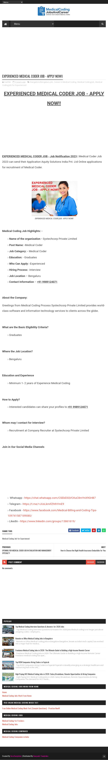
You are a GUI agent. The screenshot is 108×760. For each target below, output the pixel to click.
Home (4, 692)
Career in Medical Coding (65, 82)
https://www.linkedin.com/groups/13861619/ (47, 521)
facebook (100, 562)
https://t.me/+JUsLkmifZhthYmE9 (43, 504)
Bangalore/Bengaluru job (41, 82)
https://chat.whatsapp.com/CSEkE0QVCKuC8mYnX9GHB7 (60, 497)
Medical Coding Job (85, 82)
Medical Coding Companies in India (15, 736)
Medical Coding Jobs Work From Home (16, 695)
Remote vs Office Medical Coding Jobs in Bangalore (34, 638)
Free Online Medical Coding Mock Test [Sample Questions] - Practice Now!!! (31, 708)
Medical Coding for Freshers (13, 720)
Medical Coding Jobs (10, 724)
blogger (90, 562)
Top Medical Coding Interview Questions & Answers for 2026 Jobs (39, 626)
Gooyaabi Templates (40, 756)
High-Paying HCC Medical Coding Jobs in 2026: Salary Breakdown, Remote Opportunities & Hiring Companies (55, 674)
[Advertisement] (54, 52)
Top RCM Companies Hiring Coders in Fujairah (32, 662)
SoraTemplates (16, 756)
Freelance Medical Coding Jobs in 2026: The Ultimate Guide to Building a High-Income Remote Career (52, 650)
